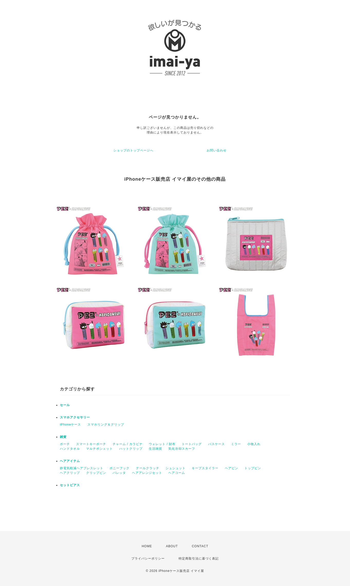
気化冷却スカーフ (181, 448)
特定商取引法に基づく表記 (199, 558)
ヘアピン (231, 468)
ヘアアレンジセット (147, 473)
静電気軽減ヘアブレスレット (81, 468)
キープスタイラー (205, 468)
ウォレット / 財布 (162, 444)
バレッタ (119, 473)
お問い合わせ (217, 150)
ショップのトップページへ (133, 150)
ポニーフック (119, 468)
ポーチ (65, 444)
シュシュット (175, 468)
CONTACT (200, 546)
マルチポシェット (99, 448)
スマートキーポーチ (91, 444)
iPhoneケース (70, 424)
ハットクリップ (131, 448)
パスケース (216, 444)
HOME (147, 546)
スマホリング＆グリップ (105, 424)
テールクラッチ (147, 468)
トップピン (252, 468)
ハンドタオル (70, 448)
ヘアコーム (176, 473)
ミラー (236, 444)
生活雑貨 (155, 448)
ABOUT (172, 546)
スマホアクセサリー (75, 417)
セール (65, 405)
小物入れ (254, 444)
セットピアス (70, 485)
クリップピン (96, 473)
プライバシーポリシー (148, 558)
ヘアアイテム (70, 461)
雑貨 (63, 437)
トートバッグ (192, 444)
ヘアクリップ (70, 473)
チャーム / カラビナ (128, 444)
